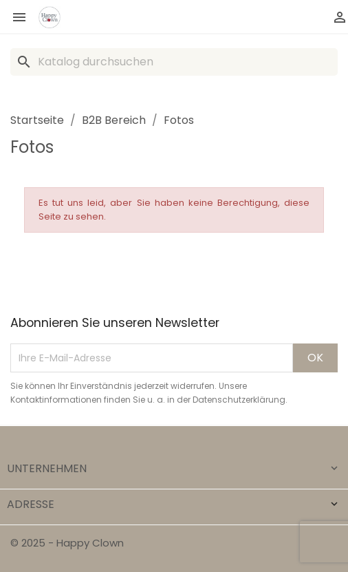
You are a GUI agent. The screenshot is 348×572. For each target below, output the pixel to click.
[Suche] (174, 62)
